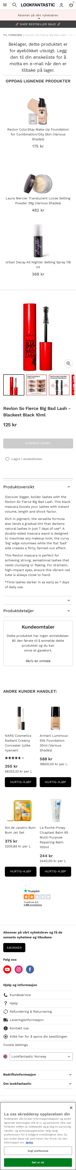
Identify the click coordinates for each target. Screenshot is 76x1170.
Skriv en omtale (38, 661)
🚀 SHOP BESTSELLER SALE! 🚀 (38, 24)
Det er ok (38, 1162)
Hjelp (10, 1003)
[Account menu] (61, 5)
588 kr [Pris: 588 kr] (46, 758)
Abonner (14, 948)
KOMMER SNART (38, 443)
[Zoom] (68, 363)
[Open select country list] (41, 1056)
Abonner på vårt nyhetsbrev (38, 15)
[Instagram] (19, 972)
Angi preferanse (38, 1150)
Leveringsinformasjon (23, 1020)
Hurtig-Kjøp (23, 783)
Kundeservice (17, 995)
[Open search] (14, 5)
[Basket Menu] (71, 5)
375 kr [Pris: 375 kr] (11, 841)
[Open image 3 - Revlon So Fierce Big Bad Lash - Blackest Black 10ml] (59, 384)
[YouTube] (7, 972)
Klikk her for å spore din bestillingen (35, 1036)
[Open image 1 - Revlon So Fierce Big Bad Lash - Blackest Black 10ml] (13, 384)
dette (29, 1142)
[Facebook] (30, 972)
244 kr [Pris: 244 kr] (46, 855)
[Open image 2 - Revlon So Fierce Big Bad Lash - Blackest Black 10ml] (36, 384)
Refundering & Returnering (27, 1011)
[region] (38, 1136)
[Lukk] (71, 1107)
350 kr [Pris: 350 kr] (11, 766)
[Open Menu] (5, 5)
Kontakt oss (16, 1028)
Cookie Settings (15, 1045)
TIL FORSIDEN (12, 35)
